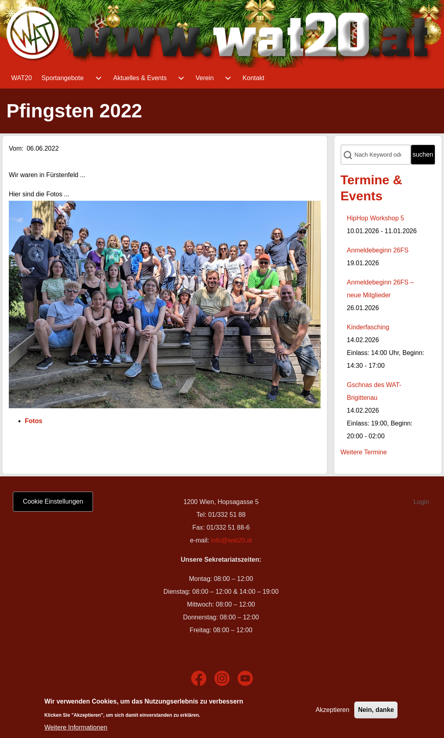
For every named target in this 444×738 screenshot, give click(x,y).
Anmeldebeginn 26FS (378, 250)
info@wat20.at (231, 540)
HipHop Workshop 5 (375, 218)
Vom (15, 148)
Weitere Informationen (75, 729)
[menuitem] (21, 78)
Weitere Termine (364, 452)
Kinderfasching (368, 327)
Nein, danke (376, 712)
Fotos (33, 420)
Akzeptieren (332, 712)
